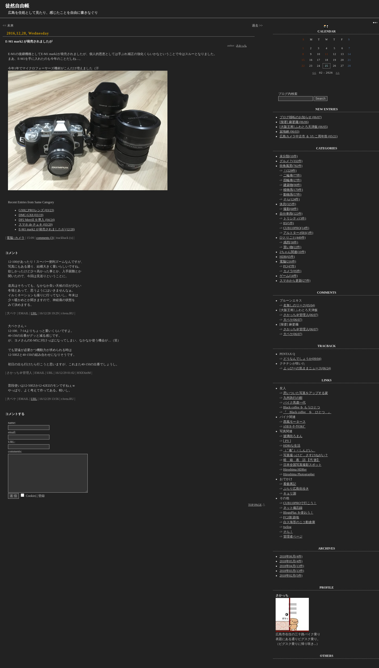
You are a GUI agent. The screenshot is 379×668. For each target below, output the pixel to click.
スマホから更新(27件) (295, 280)
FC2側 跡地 (291, 517)
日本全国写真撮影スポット (302, 465)
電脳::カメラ (15, 238)
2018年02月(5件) (291, 575)
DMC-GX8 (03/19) (31, 215)
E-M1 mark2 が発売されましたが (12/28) (47, 229)
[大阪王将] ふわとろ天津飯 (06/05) (304, 127)
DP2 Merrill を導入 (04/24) (37, 220)
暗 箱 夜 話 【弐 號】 (301, 460)
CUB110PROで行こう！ (300, 503)
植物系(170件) (293, 190)
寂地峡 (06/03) (289, 131)
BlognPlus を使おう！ (298, 512)
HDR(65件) (287, 257)
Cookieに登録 (35, 496)
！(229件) (290, 170)
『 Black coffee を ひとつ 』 (307, 412)
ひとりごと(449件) (293, 237)
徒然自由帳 (17, 6)
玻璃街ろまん (292, 436)
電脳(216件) (288, 261)
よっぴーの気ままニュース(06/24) (307, 368)
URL (34, 313)
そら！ (288, 532)
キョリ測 (289, 493)
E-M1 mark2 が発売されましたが (28, 41)
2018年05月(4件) (291, 561)
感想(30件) (290, 242)
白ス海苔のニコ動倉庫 (299, 522)
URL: (11, 442)
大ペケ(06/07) (292, 320)
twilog (287, 527)
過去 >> (257, 25)
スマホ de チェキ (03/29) (36, 224)
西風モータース (294, 422)
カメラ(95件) (292, 271)
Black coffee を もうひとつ (301, 407)
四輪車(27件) (292, 180)
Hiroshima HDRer (295, 469)
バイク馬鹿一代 (294, 402)
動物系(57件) (292, 194)
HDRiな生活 (292, 445)
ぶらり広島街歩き (296, 489)
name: (12, 423)
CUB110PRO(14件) (296, 228)
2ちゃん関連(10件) (293, 252)
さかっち (241, 45)
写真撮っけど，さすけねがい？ (305, 455)
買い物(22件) (292, 247)
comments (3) (45, 238)
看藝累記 (289, 484)
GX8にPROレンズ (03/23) (36, 210)
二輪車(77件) (292, 175)
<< (314, 72)
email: (12, 432)
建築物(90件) (292, 185)
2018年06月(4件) (291, 556)
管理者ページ (292, 536)
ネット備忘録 (292, 508)
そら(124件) (291, 199)
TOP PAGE (255, 504)
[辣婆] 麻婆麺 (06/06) (294, 122)
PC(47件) (289, 266)
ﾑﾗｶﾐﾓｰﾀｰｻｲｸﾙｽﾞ (294, 426)
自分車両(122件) (291, 213)
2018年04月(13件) (292, 566)
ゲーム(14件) (289, 276)
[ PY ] (287, 441)
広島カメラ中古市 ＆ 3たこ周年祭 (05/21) (309, 136)
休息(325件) (288, 204)
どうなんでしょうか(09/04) (302, 359)
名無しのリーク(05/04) (299, 305)
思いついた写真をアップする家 (305, 393)
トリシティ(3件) (294, 218)
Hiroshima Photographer (299, 474)
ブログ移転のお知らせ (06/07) (301, 117)
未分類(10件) (289, 156)
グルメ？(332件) (291, 161)
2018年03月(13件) (292, 571)
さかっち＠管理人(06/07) (300, 315)
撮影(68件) (290, 209)
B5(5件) (288, 223)
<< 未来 (8, 25)
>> (337, 72)
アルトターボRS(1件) (298, 233)
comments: (15, 451)
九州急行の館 (292, 398)
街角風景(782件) (291, 166)
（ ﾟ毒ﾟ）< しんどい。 (299, 450)
